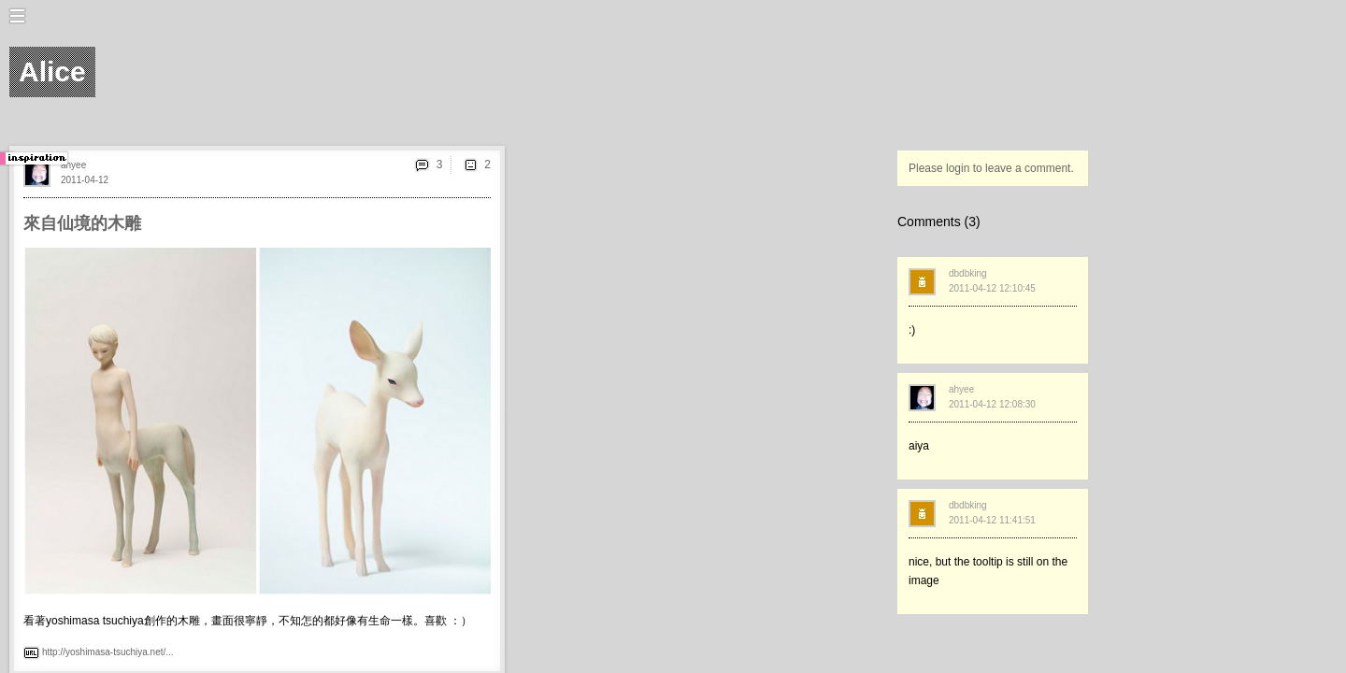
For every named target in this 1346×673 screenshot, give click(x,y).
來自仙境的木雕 (82, 223)
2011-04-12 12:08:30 (992, 404)
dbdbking (968, 273)
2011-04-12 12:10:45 (992, 288)
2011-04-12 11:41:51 (992, 520)
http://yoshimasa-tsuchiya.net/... (108, 652)
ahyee (73, 165)
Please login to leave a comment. (991, 168)
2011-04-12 (84, 180)
